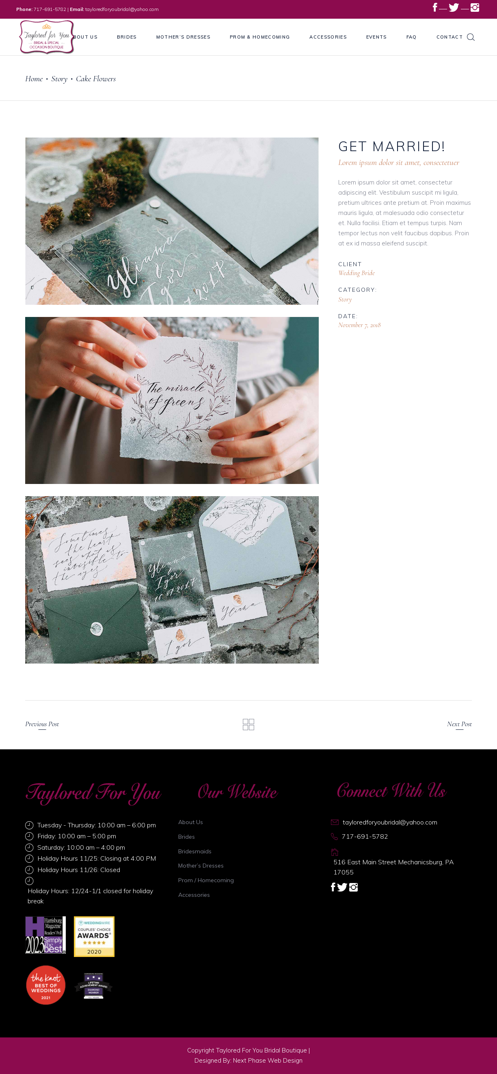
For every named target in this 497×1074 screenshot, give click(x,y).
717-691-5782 (50, 9)
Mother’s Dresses (201, 865)
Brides (186, 836)
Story (59, 79)
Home (34, 79)
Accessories (194, 894)
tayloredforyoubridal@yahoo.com (122, 9)
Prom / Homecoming (206, 880)
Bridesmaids (195, 851)
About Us (190, 822)
